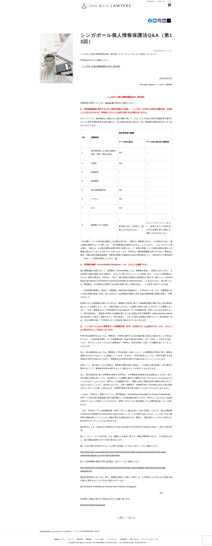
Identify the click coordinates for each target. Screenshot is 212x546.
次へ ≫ (131, 517)
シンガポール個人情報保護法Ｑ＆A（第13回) (101, 66)
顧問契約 (89, 539)
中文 (169, 1)
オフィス (77, 14)
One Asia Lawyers (111, 542)
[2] (81, 436)
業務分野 (89, 14)
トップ (46, 14)
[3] (116, 258)
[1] (123, 122)
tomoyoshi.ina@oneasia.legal (92, 505)
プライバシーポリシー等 (149, 539)
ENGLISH (161, 1)
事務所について (62, 14)
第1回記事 (109, 103)
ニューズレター (132, 14)
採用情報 (147, 14)
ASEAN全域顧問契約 (103, 14)
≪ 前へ (120, 517)
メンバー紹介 (117, 14)
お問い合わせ (162, 14)
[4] (166, 284)
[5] (169, 339)
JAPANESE (150, 1)
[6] (131, 398)
